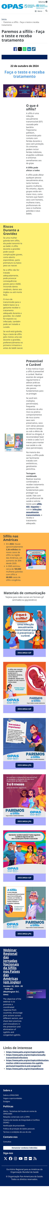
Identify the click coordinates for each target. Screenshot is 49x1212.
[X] (5, 1159)
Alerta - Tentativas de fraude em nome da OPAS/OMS (20, 1112)
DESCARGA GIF (24, 652)
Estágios (6, 1101)
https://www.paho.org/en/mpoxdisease (24, 1068)
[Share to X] (20, 49)
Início (4, 19)
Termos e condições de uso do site (17, 1132)
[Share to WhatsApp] (24, 49)
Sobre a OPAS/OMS (11, 1095)
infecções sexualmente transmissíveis (34, 512)
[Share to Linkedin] (29, 49)
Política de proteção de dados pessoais (19, 1129)
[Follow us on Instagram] (15, 1159)
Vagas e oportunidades (12, 1098)
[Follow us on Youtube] (21, 1159)
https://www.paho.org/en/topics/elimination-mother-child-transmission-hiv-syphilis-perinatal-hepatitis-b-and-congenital (27, 1063)
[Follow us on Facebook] (10, 1159)
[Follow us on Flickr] (30, 1159)
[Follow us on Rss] (35, 1159)
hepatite (35, 506)
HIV (28, 506)
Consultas (7, 1141)
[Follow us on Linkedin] (25, 1159)
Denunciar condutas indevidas (24, 1148)
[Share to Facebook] (15, 49)
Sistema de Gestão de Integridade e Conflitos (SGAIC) (21, 1121)
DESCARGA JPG (24, 765)
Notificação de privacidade (14, 1125)
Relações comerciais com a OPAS (16, 1117)
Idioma (43, 2)
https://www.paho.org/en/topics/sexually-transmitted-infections (26, 1056)
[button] (34, 49)
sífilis (39, 504)
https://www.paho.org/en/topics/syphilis (25, 1052)
